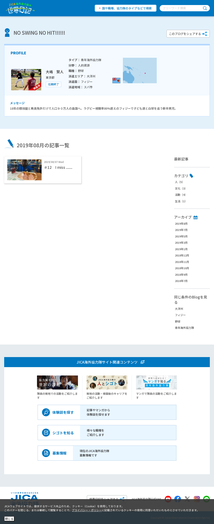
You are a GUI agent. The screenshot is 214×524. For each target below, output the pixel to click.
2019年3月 (181, 243)
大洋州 (179, 309)
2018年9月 (181, 275)
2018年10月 (182, 268)
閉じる (9, 519)
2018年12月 (182, 255)
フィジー (180, 315)
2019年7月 (181, 230)
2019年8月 (181, 223)
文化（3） (181, 188)
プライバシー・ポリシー (87, 510)
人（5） (180, 182)
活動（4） (181, 195)
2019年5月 (181, 236)
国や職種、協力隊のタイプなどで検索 (127, 8)
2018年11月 (182, 262)
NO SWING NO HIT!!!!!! (39, 32)
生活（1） (181, 201)
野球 (177, 321)
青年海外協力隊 (184, 328)
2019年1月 (181, 249)
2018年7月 (181, 281)
